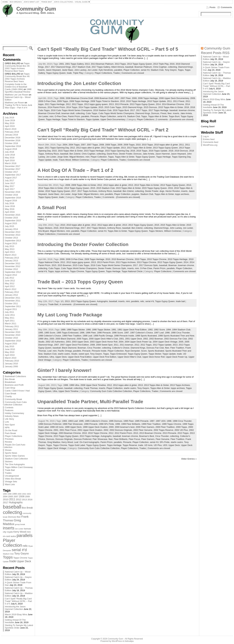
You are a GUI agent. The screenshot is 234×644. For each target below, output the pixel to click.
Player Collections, (104, 73)
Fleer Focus (134, 439)
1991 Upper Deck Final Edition (132, 329)
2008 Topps (110, 144)
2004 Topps (74, 144)
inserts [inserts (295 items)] (8, 528)
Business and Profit (14, 385)
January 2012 (11, 295)
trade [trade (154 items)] (12, 561)
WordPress (117, 641)
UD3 (165, 445)
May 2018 (9, 157)
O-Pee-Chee (61, 116)
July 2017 (9, 180)
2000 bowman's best (125, 427)
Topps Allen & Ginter (158, 116)
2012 (68, 104)
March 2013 (10, 255)
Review (8, 442)
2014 (158, 104)
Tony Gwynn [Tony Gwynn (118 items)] (21, 553)
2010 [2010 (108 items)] (5, 499)
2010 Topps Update (156, 101)
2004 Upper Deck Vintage (165, 341)
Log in (206, 136)
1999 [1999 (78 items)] (14, 494)
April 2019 (10, 126)
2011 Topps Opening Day (57, 147)
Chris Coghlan (160, 67)
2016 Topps (142, 150)
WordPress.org (210, 145)
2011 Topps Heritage (55, 104)
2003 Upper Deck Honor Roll (104, 341)
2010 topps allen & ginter (166, 144)
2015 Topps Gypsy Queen (154, 188)
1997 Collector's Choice (141, 332)
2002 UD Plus (181, 430)
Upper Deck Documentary (112, 119)
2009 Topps (62, 101)
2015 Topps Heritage (94, 150)
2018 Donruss (181, 150)
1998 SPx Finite (106, 424)
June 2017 (10, 183)
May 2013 (9, 249)
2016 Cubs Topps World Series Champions (71, 110)
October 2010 (11, 338)
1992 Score (159, 329)
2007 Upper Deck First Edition (74, 344)
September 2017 (13, 174)
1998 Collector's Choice (49, 335)
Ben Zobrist (74, 153)
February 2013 (12, 257)
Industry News (12, 416)
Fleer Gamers (147, 439)
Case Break (10, 393)
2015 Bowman (64, 265)
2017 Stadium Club (81, 67)
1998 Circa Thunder (180, 332)
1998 (167, 332)
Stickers (9, 461)
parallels (118, 70)
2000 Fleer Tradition (165, 427)
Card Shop (10, 388)
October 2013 (11, 237)
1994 (168, 329)
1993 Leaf (73, 421)
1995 (40, 332)
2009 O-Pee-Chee (47, 101)
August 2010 (11, 343)
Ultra (52, 357)
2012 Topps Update (110, 147)
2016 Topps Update (158, 150)
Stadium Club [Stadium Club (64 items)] (8, 554)
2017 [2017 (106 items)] (5, 502)
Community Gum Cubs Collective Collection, (111, 391)
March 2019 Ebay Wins (16, 614)
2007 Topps (92, 144)
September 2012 (13, 272)
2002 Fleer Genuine (142, 430)
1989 (63, 329)
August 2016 (11, 200)
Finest (163, 113)
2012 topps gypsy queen (96, 104)
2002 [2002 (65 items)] (24, 494)
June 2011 (10, 315)
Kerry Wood (67, 442)
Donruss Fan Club (155, 347)
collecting (172, 67)
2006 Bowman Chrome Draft (79, 98)
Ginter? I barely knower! (64, 370)
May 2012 (9, 283)
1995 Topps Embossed (67, 332)
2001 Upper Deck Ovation (90, 430)
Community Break (13, 399)
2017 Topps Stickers (96, 228)
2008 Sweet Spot (104, 344)
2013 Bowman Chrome (150, 433)
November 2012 (12, 266)
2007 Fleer (126, 98)
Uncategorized (12, 476)
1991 (113, 329)
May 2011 (9, 318)
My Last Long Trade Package (69, 314)
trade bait (180, 301)
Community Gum (36, 9)
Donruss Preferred (83, 439)
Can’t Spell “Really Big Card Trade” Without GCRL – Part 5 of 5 (18, 601)
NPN (7, 427)
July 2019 (9, 117)
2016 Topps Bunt (121, 110)
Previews (9, 439)
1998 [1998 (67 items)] (9, 494)
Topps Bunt (174, 116)
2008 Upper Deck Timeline (93, 385)
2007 (116, 98)
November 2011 (12, 300)
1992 (150, 329)
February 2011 (12, 326)
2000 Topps (82, 338)
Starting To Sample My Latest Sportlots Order (19, 626)
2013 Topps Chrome (146, 262)
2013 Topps (120, 64)
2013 (87, 64)
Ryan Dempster (132, 351)
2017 (47, 67)
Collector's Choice (120, 347)
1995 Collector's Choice (96, 421)
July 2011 (9, 312)
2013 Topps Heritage (89, 436)
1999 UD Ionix (57, 427)
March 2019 (10, 129)
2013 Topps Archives (126, 262)
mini (51, 116)
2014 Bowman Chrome (173, 104)
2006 (62, 98)
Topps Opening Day (181, 156)
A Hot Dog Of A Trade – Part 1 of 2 (75, 170)
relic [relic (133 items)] (25, 545)
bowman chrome (187, 110)
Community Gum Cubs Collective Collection (15, 403)
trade (69, 73)
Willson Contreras (80, 160)
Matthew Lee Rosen (14, 102)
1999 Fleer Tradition (151, 424)
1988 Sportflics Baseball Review (18, 90)
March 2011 (10, 323)
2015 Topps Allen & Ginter (170, 107)
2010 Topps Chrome (156, 259)
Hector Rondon (172, 191)
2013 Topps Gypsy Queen (139, 64)
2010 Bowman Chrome (122, 259)
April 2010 (10, 355)
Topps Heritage (53, 119)
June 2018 (10, 154)
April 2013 (10, 252)
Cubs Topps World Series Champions (116, 113)
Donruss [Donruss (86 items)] (12, 517)
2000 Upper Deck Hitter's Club (103, 338)
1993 (64, 421)
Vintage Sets (11, 481)
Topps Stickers (156, 231)
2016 (172, 64)
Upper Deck (61, 357)
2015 (100, 107)
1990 (88, 329)
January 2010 (11, 363)
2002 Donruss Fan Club (175, 338)
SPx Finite (164, 442)
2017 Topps (141, 110)
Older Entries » (189, 459)
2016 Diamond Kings (70, 228)
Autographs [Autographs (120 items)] (16, 502)
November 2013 (12, 235)
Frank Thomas (91, 388)
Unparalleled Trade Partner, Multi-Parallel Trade (90, 401)
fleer (170, 113)
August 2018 (11, 149)
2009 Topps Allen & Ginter (83, 185)
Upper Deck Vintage (56, 448)
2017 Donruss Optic (148, 265)
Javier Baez (67, 70)
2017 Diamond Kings (61, 67)
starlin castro (64, 354)
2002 (145, 338)
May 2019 (9, 123)
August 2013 (11, 243)
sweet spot (84, 354)
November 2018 (12, 140)
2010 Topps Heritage (136, 101)
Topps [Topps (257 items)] (8, 557)
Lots (7, 422)
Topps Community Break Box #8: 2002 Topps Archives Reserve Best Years (17, 67)
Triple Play (78, 73)
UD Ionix (148, 445)
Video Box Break (13, 478)
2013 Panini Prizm (106, 262)
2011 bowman (126, 344)
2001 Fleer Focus (68, 430)
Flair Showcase (100, 439)
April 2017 (10, 189)
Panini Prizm (74, 116)
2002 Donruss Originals (121, 430)
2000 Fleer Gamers (145, 427)
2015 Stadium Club (105, 188)
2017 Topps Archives (87, 191)
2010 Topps (147, 144)
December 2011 (12, 298)
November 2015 (12, 215)
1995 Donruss (115, 421)
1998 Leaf (87, 335)
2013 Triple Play (161, 64)
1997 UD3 (160, 421)
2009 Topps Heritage (79, 101)
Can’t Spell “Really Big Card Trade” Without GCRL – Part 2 (102, 129)
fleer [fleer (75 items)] (19, 517)
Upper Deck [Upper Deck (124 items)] (24, 561)
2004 (65, 144)
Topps (181, 70)
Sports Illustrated (156, 351)
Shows (8, 450)
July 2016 (9, 203)
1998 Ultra (43, 338)
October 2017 (11, 172)
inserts (41, 70)
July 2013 (9, 246)
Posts (212, 7)
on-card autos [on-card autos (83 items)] (9, 536)
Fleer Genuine (162, 439)
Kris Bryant (43, 231)
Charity (8, 396)
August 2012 (11, 275)
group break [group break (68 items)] (20, 524)
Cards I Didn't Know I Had (17, 390)
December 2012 (12, 263)
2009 (192, 98)
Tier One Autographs (15, 464)
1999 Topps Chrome (171, 424)
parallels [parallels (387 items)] (24, 535)
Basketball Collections (15, 376)
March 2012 (10, 289)
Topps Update (92, 119)
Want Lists (10, 484)
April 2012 (10, 286)
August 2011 (11, 309)
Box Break (10, 379)
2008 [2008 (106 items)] (21, 496)
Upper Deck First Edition (104, 357)
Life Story (9, 419)
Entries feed (208, 139)
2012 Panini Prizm (123, 433)
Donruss (155, 113)
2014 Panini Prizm (56, 107)
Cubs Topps (91, 113)
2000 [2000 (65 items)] (19, 494)
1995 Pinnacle (142, 421)
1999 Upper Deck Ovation (95, 427)
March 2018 (10, 163)
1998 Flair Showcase (73, 424)
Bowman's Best (146, 436)
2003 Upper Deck (80, 341)
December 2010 (12, 332)
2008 (134, 98)
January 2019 (11, 134)
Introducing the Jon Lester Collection (79, 83)
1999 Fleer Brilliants (130, 424)
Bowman (172, 265)
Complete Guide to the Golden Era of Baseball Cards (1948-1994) (16, 87)
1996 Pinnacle (104, 332)
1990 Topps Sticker (101, 329)
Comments (226, 7)
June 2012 (10, 280)
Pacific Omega (65, 351)
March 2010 (10, 358)
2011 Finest (178, 101)
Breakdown (10, 382)
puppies (135, 194)
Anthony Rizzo (52, 153)
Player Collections (13, 436)
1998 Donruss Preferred (49, 424)
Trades (8, 473)
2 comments (162, 119)
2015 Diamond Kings (132, 107)
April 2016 (10, 212)
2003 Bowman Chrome (70, 433)
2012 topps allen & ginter (88, 147)
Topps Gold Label (76, 445)
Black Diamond (69, 347)
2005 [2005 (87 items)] (10, 496)
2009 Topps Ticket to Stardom (104, 101)
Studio (74, 354)
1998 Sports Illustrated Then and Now (176, 335)
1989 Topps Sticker (76, 329)
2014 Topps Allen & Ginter (50, 188)
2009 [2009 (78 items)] (27, 496)
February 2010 (12, 360)
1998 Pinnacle (90, 424)
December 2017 (12, 166)
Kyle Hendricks (106, 70)
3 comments (108, 197)
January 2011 (11, 329)
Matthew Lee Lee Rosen (16, 94)
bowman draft (68, 113)
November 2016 (12, 192)
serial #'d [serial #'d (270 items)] (19, 550)
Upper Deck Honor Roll (153, 357)
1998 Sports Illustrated (146, 335)
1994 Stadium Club (181, 329)
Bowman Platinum (143, 67)
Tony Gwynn (171, 70)
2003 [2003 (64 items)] (29, 494)
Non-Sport (10, 424)
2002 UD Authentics (55, 341)
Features (9, 410)
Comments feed (210, 142)
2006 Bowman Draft (103, 98)
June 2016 (10, 206)
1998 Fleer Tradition (71, 335)
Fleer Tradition (177, 347)
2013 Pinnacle (121, 104)
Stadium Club (157, 70)
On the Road (11, 430)
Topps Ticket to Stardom (73, 119)
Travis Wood (65, 160)
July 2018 (9, 152)
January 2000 (11, 366)
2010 (122, 101)
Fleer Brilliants (120, 439)
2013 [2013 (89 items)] (24, 499)
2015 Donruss (150, 107)
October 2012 (11, 269)
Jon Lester (92, 70)
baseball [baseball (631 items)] (12, 507)
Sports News (11, 453)
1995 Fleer (128, 421)
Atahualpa (129, 641)
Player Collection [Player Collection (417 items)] (12, 543)
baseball (129, 67)
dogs (162, 191)
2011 (169, 101)
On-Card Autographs (89, 442)
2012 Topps (77, 104)
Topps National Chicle (132, 271)
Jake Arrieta (186, 113)
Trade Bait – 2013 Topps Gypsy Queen (80, 281)
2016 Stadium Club (102, 110)
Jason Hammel (162, 153)
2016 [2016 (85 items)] (29, 499)
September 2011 (13, 306)
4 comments (66, 304)
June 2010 (10, 349)
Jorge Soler (62, 156)
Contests (9, 407)
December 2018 (12, 137)
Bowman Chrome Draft (49, 113)
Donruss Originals (64, 439)
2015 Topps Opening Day (117, 150)
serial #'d (145, 70)
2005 (181, 341)
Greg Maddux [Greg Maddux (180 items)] (12, 522)
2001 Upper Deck (133, 338)
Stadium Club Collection (16, 458)
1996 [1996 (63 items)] (5, 494)
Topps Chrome (77, 271)
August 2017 (11, 177)
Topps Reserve (130, 445)
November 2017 (12, 169)
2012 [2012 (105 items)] (18, 499)
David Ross (112, 153)
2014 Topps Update (88, 107)
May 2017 (9, 186)
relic (142, 301)
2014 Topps (71, 107)
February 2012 (12, 292)
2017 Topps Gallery (101, 67)
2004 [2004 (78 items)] (5, 496)
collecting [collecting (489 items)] (12, 512)
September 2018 (13, 146)
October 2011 (11, 303)
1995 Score (49, 332)
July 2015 (9, 226)
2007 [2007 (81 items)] (16, 496)
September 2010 (13, 340)
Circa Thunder (94, 347)
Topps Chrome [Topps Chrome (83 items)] (20, 557)
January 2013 (11, 260)
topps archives (182, 194)
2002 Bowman (156, 338)
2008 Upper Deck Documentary (174, 98)
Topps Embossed (118, 354)
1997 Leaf (159, 332)
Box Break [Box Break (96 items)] (27, 507)
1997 (126, 332)
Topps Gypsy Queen (56, 73)
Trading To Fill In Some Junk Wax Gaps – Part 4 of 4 (18, 106)
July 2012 (9, 277)
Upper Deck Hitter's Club (129, 357)
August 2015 (11, 223)
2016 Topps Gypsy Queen (57, 191)
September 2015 (13, 220)
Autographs (102, 301)
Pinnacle (94, 116)
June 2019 (10, 120)
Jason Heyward (53, 70)
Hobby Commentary (14, 413)
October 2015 (11, 217)
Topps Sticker (154, 354)
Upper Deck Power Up (176, 357)
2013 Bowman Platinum (102, 64)
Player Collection (132, 70)
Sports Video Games (15, 456)
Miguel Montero (76, 156)
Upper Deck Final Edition (80, 357)
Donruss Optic (119, 268)
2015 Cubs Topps (112, 107)
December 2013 (12, 232)
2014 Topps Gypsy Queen (76, 188)
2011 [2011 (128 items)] (12, 499)
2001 (61, 64)
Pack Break (10, 433)
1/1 (62, 301)
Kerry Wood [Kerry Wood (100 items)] (19, 531)
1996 (82, 332)
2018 (171, 150)
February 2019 (12, 132)
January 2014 (11, 229)
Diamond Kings (185, 67)
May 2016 (9, 209)
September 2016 (13, 197)
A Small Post (51, 207)
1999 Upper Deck (73, 427)
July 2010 (9, 346)
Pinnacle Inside (99, 351)
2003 (68, 341)
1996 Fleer (91, 332)
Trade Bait (10, 470)
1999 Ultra (74, 385)
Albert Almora (117, 67)
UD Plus (158, 445)
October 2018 (11, 143)
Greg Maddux (53, 442)
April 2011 (10, 320)
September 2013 (13, 240)
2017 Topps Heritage (158, 110)
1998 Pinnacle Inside (124, 335)
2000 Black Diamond (65, 338)
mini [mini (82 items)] (29, 532)
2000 (51, 338)
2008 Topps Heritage (148, 98)
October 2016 (11, 195)
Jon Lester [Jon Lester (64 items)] (19, 529)
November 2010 (12, 335)
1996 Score (117, 332)
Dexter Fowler (125, 153)
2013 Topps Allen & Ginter (139, 147)
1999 (65, 385)
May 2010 (9, 352)
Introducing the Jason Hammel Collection (15, 607)
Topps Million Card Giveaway (19, 467)
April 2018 (10, 160)
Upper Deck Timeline (68, 391)
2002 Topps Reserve (163, 430)
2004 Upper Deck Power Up (138, 341)
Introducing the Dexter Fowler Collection (82, 244)
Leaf (49, 351)
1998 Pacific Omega (103, 335)
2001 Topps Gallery (74, 64)
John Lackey (80, 70)
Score (144, 351)
